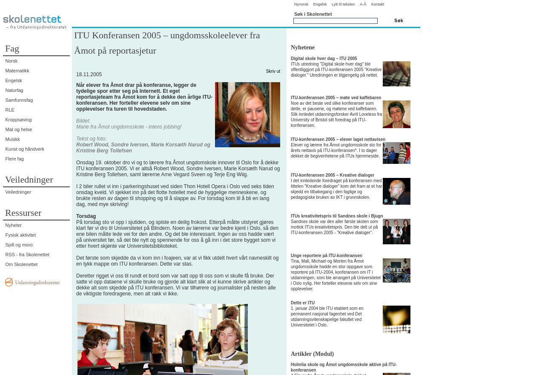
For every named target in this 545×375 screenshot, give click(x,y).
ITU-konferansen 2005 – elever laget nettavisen (338, 139)
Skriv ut (273, 71)
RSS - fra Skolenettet (27, 254)
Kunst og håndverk (25, 149)
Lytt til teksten (343, 4)
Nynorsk (301, 4)
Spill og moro (19, 244)
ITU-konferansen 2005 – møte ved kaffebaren (336, 97)
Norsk (12, 60)
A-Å (363, 4)
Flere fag (15, 158)
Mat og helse (19, 129)
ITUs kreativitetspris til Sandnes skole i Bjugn (337, 216)
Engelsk (320, 4)
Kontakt (377, 4)
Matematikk (17, 70)
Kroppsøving (19, 119)
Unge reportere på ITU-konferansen (326, 255)
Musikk (13, 139)
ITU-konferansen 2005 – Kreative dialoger (332, 175)
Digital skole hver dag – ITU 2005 (324, 58)
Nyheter (14, 225)
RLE (10, 109)
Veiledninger (19, 192)
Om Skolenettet (22, 264)
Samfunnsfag (19, 100)
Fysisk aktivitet (21, 235)
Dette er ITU (303, 303)
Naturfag (14, 90)
